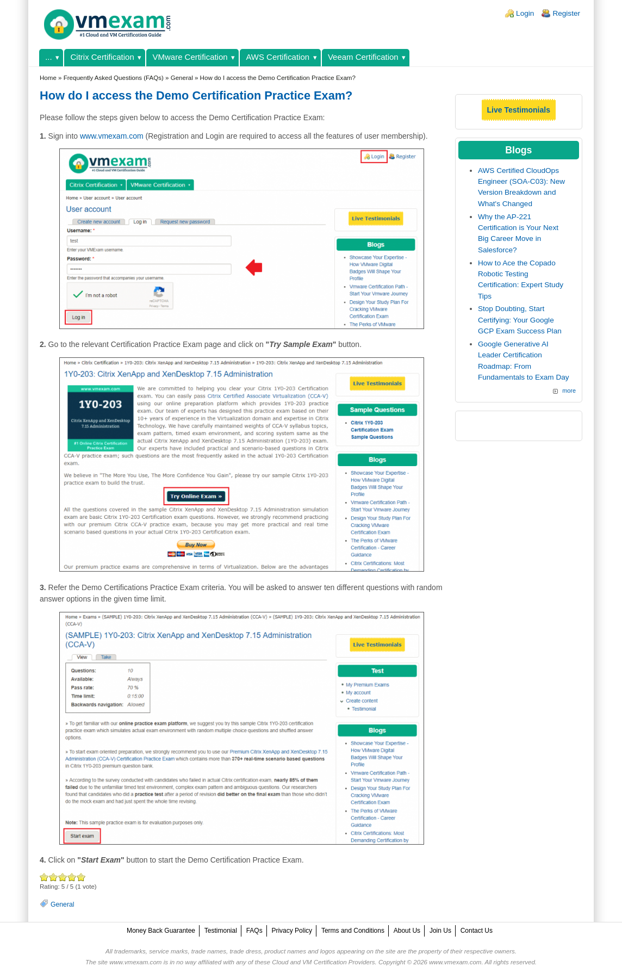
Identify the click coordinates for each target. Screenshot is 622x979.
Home (48, 78)
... (48, 56)
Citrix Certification (102, 56)
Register (566, 13)
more (569, 390)
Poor (44, 877)
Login (525, 13)
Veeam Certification (363, 56)
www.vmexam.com (112, 136)
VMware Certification (190, 56)
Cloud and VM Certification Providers (323, 962)
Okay (53, 877)
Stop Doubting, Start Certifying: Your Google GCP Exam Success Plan (520, 320)
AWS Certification (277, 56)
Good (62, 877)
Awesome (81, 877)
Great (72, 877)
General (182, 78)
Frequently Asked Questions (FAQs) (114, 78)
